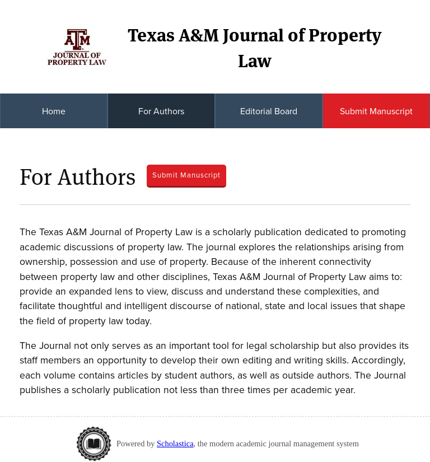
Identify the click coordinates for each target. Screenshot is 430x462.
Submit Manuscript (376, 111)
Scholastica (175, 443)
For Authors (161, 111)
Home (54, 111)
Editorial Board (268, 111)
